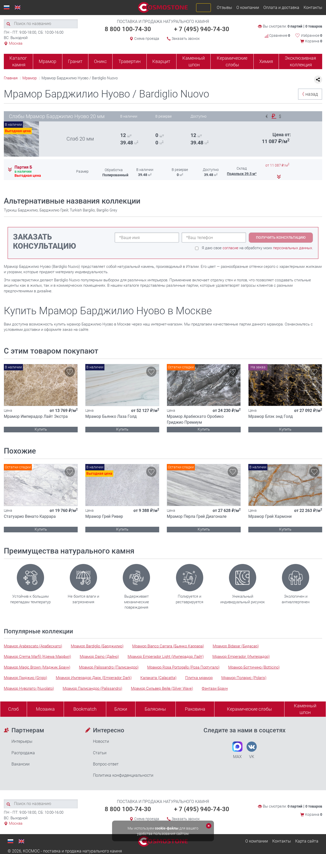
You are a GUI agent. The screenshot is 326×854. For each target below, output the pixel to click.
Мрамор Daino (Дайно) (99, 656)
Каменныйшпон (305, 709)
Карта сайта (306, 841)
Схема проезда (146, 38)
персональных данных (292, 248)
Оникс (100, 61)
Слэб (13, 709)
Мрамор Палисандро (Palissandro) (92, 688)
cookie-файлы (167, 828)
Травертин (129, 61)
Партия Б (23, 167)
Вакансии (20, 764)
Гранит (75, 61)
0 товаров (313, 26)
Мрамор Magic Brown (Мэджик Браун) (37, 667)
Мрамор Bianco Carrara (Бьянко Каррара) (168, 646)
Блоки (120, 709)
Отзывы (224, 7)
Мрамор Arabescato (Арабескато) (33, 646)
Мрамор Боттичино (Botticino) (254, 667)
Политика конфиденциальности (123, 775)
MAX (237, 750)
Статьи (99, 752)
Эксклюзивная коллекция (300, 61)
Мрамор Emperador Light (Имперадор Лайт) (166, 656)
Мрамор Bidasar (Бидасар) (236, 646)
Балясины (155, 709)
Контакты (313, 7)
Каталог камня (18, 61)
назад (309, 94)
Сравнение (277, 35)
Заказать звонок (186, 38)
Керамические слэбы (232, 61)
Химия (266, 61)
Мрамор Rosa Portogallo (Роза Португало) (183, 667)
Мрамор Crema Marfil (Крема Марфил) (37, 656)
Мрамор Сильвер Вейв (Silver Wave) (162, 688)
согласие (230, 248)
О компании (247, 7)
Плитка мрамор (199, 677)
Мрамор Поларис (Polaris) (243, 677)
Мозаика (45, 709)
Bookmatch (85, 709)
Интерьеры (21, 741)
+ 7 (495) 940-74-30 (201, 29)
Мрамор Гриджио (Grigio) (25, 677)
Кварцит (161, 61)
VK (252, 750)
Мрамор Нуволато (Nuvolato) (29, 688)
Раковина (195, 709)
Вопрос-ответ (106, 764)
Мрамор (47, 61)
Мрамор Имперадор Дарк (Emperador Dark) (94, 677)
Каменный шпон (193, 61)
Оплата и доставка (281, 7)
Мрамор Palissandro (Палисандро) (109, 667)
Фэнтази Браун (215, 688)
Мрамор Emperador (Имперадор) (241, 656)
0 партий (295, 26)
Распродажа (23, 752)
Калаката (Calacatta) (158, 677)
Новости (101, 741)
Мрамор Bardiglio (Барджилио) (97, 646)
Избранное (311, 35)
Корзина (313, 41)
